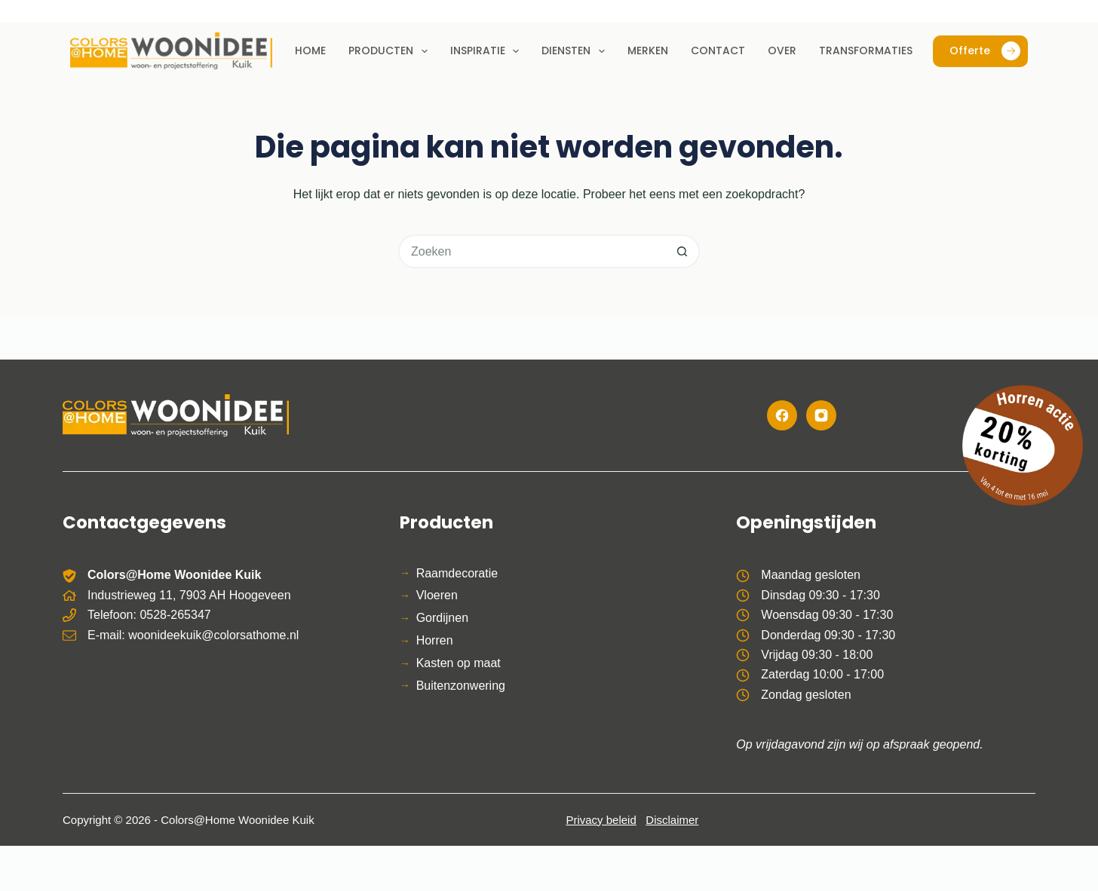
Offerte (984, 50)
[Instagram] (821, 415)
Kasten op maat (458, 663)
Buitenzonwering (460, 685)
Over (782, 50)
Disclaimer (672, 819)
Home (310, 50)
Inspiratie (488, 51)
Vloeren (437, 595)
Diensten (576, 51)
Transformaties (865, 50)
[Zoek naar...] (532, 251)
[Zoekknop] (683, 251)
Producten (391, 51)
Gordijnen (442, 617)
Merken (647, 50)
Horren (434, 640)
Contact (718, 50)
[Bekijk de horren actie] (1022, 445)
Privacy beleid (601, 819)
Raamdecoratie (457, 573)
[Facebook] (782, 415)
